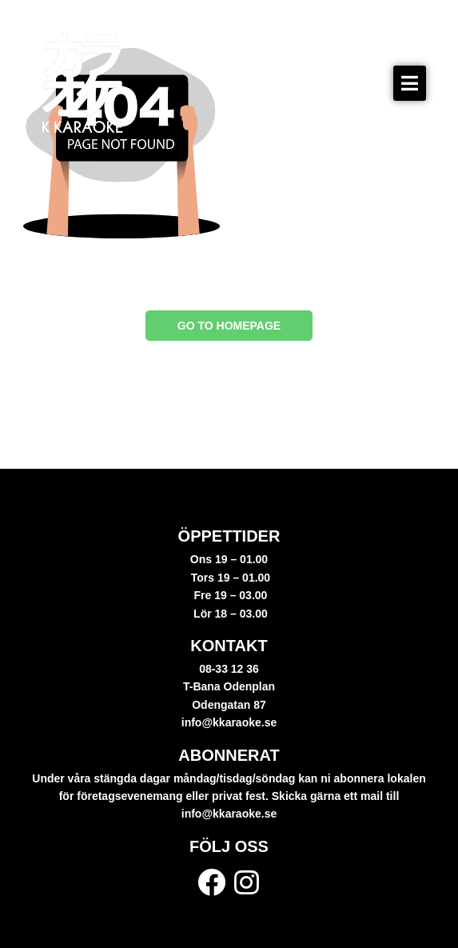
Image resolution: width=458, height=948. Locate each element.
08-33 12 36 (229, 668)
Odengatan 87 (229, 704)
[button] (409, 83)
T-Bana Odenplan (229, 686)
